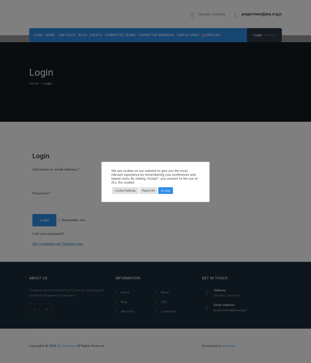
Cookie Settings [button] (125, 190)
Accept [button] (165, 190)
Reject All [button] (148, 190)
